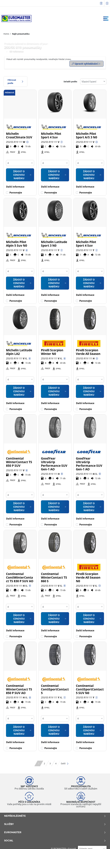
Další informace (15, 185)
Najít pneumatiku (20, 33)
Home (6, 33)
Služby (55, 823)
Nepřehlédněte (55, 815)
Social (55, 840)
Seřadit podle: (70, 80)
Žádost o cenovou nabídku (19, 174)
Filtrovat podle (15, 81)
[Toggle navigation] (106, 18)
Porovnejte (15, 191)
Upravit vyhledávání (85, 63)
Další (65, 762)
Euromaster (55, 832)
